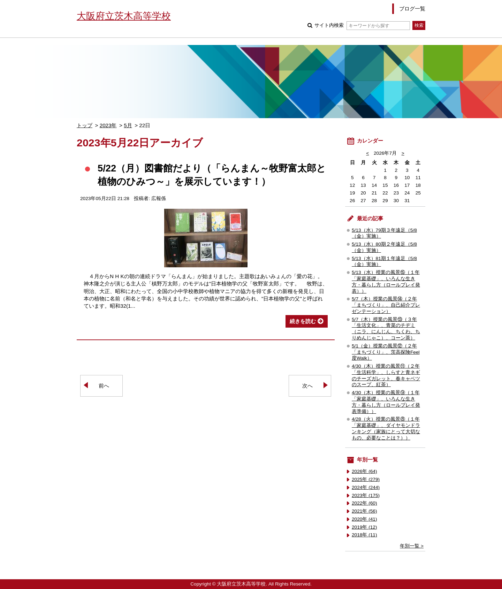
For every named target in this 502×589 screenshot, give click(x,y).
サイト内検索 (362, 25)
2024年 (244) (366, 487)
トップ (84, 125)
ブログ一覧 (412, 9)
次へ (307, 386)
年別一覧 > (412, 546)
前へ (104, 386)
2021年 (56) (364, 511)
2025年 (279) (366, 479)
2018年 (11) (364, 534)
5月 (128, 125)
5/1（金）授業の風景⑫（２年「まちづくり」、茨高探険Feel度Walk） (386, 352)
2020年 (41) (364, 519)
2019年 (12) (364, 527)
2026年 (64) (364, 471)
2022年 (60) (364, 503)
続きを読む (303, 321)
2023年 (108, 125)
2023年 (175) (366, 495)
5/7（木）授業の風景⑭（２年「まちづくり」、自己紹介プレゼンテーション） (386, 305)
